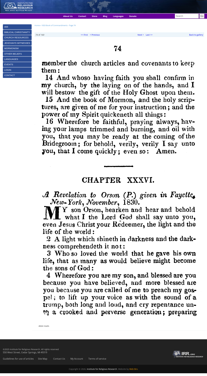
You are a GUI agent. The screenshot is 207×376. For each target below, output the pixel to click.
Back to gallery (196, 34)
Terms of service (97, 358)
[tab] (17, 26)
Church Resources (16, 37)
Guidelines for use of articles (18, 358)
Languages (118, 16)
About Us (68, 16)
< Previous (95, 34)
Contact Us (59, 358)
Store (94, 16)
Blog (105, 16)
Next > (141, 34)
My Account (76, 358)
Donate (132, 16)
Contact (82, 16)
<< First (84, 34)
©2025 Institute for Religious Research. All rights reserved (31, 349)
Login (7, 70)
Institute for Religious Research (102, 369)
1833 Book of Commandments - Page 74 (59, 25)
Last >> (149, 34)
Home (37, 25)
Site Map (42, 358)
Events (8, 64)
